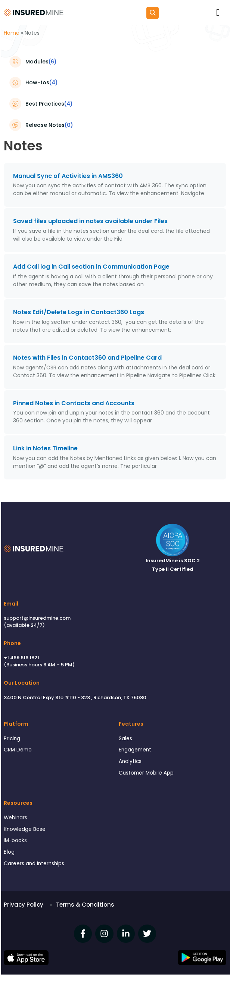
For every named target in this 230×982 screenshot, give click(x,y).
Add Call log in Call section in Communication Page (91, 266)
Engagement (135, 749)
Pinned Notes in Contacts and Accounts (73, 403)
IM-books (15, 840)
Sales (125, 738)
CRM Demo (18, 749)
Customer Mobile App (146, 772)
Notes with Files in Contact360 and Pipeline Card (87, 357)
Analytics (130, 761)
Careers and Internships (34, 863)
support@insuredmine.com (37, 618)
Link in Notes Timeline (45, 448)
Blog (9, 852)
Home (11, 33)
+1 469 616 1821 (21, 657)
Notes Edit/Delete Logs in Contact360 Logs (78, 312)
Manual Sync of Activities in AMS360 (68, 176)
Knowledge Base (25, 829)
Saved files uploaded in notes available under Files (90, 221)
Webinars (15, 817)
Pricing (12, 738)
